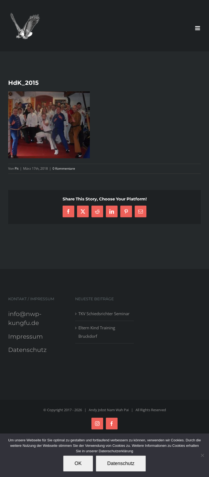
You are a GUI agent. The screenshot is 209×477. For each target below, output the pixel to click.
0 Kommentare (64, 168)
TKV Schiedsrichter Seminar (104, 313)
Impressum (25, 336)
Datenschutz (27, 350)
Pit (17, 168)
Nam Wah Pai (118, 409)
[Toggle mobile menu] (198, 28)
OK (78, 463)
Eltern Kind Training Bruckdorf (96, 332)
